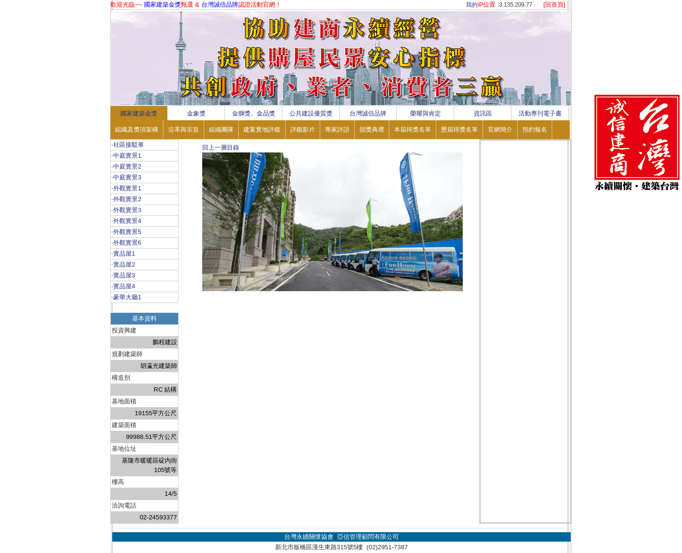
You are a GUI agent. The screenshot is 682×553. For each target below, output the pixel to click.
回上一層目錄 (220, 147)
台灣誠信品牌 (368, 113)
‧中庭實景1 (126, 155)
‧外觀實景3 (126, 210)
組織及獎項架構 (136, 129)
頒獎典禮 (371, 129)
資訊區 (483, 113)
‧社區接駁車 (127, 144)
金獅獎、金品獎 (253, 113)
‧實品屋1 (123, 253)
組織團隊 (221, 129)
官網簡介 (500, 129)
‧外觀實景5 (126, 231)
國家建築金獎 (138, 113)
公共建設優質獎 (310, 113)
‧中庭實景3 (126, 177)
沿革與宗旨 (183, 129)
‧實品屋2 (123, 264)
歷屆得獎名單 (459, 129)
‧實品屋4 (123, 286)
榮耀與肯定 (425, 113)
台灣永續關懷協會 (308, 536)
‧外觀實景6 (126, 242)
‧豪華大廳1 (126, 297)
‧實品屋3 (123, 275)
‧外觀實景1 (126, 188)
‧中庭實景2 (126, 166)
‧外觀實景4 (126, 220)
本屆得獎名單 (412, 129)
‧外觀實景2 (126, 199)
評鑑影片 (302, 129)
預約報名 (534, 129)
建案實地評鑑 (261, 129)
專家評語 (337, 129)
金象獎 (196, 113)
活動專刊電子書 (540, 113)
